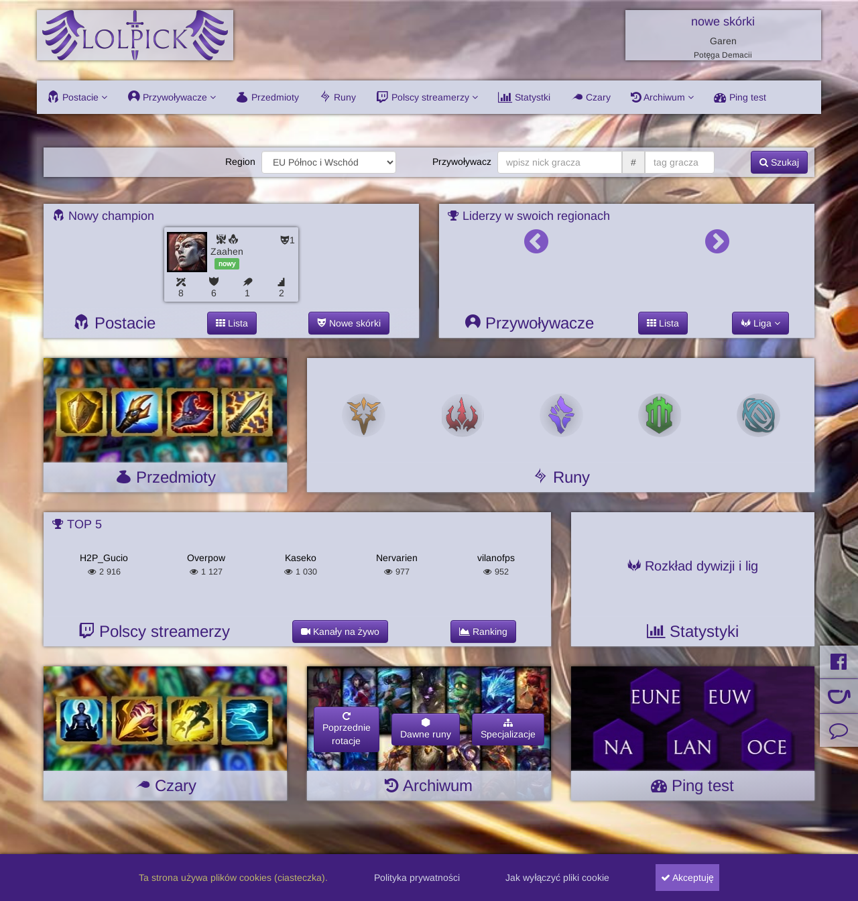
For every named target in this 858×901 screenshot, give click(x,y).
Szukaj (779, 162)
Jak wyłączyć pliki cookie (557, 877)
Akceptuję (687, 877)
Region (240, 161)
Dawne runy (425, 728)
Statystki (524, 97)
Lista (232, 323)
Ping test (740, 97)
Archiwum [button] (662, 97)
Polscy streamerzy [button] (427, 97)
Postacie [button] (77, 97)
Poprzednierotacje (346, 728)
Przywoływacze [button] (171, 97)
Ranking (483, 631)
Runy (337, 97)
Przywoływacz (461, 161)
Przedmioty (267, 97)
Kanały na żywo (340, 631)
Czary (590, 97)
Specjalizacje (508, 728)
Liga (760, 323)
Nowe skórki (349, 323)
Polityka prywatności (417, 877)
